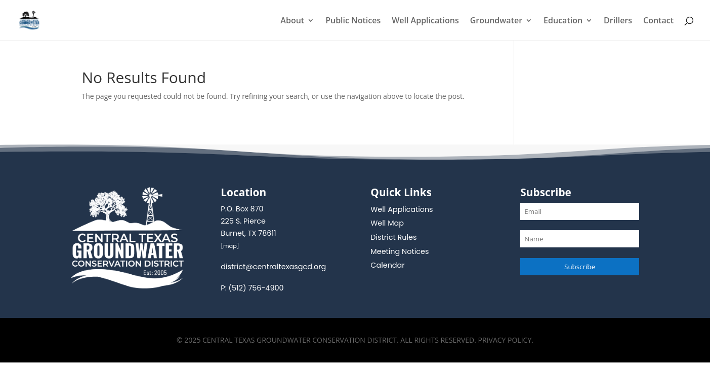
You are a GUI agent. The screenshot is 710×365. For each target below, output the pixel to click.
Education (563, 21)
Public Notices (353, 21)
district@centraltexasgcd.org (273, 267)
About (292, 21)
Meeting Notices (399, 251)
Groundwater (496, 21)
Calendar (387, 265)
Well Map (387, 223)
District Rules (393, 237)
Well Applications (425, 21)
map (230, 246)
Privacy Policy (505, 340)
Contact (658, 21)
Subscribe (579, 266)
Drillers (618, 21)
